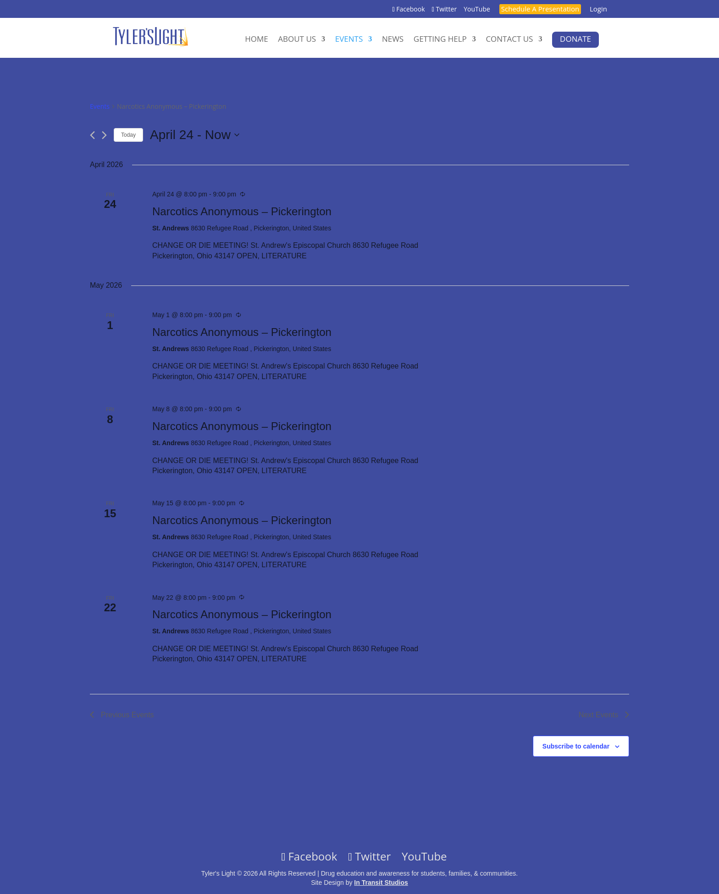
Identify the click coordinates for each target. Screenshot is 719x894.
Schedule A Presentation (540, 9)
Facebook (410, 9)
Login (598, 9)
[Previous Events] (92, 135)
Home (256, 39)
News (393, 39)
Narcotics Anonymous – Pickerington (242, 211)
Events (349, 39)
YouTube (477, 9)
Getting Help (440, 39)
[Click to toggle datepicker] (194, 135)
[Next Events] (104, 135)
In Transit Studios (381, 882)
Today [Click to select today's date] (128, 135)
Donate (575, 39)
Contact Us (509, 39)
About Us (297, 39)
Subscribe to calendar (575, 746)
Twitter (445, 9)
